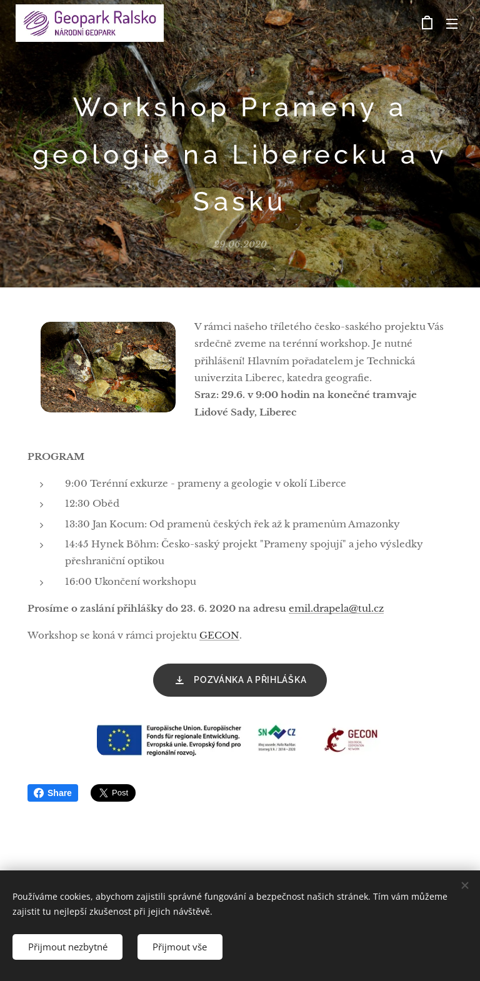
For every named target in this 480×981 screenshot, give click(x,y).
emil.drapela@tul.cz (336, 608)
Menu (452, 23)
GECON (219, 636)
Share (53, 793)
